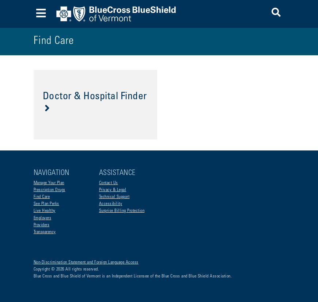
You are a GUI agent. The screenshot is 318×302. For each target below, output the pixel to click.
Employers (43, 218)
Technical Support (114, 197)
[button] (276, 13)
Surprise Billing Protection (122, 211)
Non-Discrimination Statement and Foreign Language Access (86, 262)
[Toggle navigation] (41, 14)
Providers (42, 225)
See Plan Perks (46, 204)
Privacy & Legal (112, 190)
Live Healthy (45, 211)
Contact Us (108, 183)
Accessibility (110, 204)
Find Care (42, 197)
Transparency (45, 232)
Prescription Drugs (49, 190)
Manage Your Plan (49, 183)
